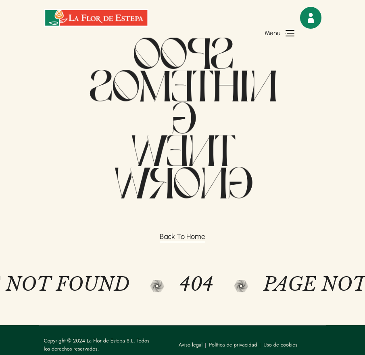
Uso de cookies (280, 345)
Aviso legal (191, 345)
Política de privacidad (233, 345)
